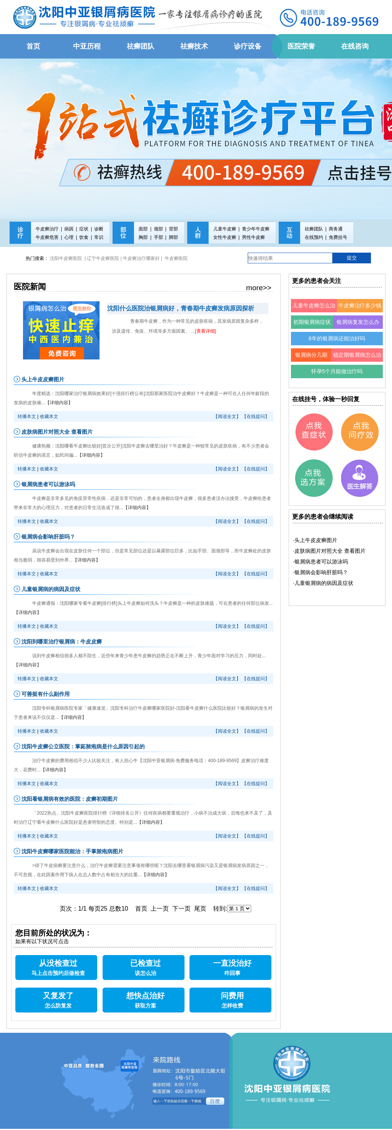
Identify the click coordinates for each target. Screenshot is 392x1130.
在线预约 (314, 237)
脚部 (173, 237)
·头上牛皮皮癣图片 (315, 540)
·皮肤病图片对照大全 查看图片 (329, 551)
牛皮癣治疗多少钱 (359, 305)
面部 (143, 229)
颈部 (158, 229)
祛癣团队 (314, 229)
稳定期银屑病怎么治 (357, 355)
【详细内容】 (59, 402)
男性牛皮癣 (253, 237)
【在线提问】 (256, 416)
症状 (83, 229)
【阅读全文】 (227, 416)
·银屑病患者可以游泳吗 (320, 561)
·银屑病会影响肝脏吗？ (320, 572)
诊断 (98, 229)
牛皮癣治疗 (47, 229)
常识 (98, 237)
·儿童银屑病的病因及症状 (323, 583)
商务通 (336, 229)
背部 (173, 229)
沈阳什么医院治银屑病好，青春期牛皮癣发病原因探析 (180, 308)
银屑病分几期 (311, 355)
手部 (158, 237)
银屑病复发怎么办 (357, 322)
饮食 (83, 237)
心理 (69, 237)
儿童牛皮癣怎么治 (313, 305)
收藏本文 (49, 416)
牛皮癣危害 (47, 237)
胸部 (143, 237)
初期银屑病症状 (312, 322)
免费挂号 (338, 237)
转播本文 (27, 416)
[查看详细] (205, 331)
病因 (69, 229)
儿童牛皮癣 (224, 229)
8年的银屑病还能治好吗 (337, 338)
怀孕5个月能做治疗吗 (337, 371)
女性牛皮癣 (224, 237)
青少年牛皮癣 (256, 229)
